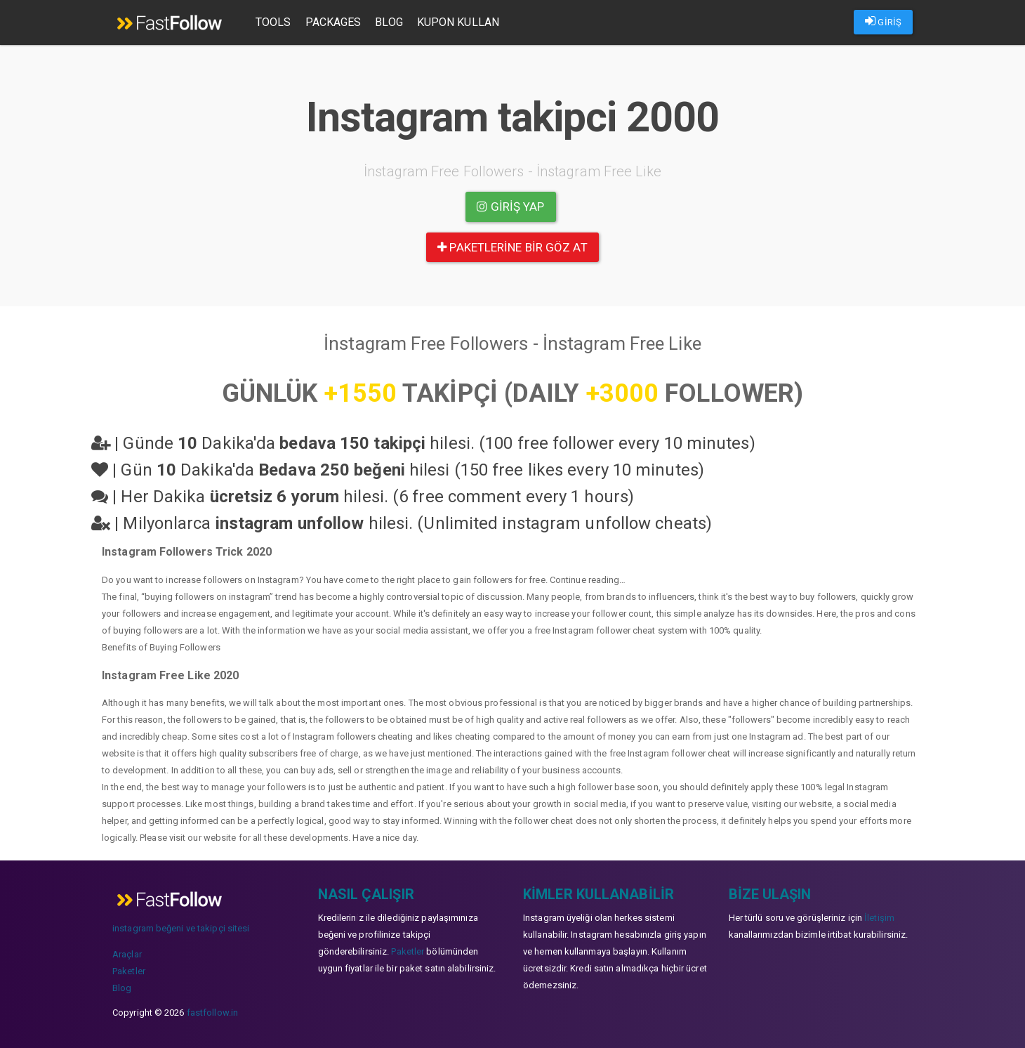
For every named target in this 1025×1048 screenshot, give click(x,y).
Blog (388, 22)
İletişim (879, 917)
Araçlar (127, 954)
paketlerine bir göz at (512, 247)
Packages (333, 22)
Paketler (128, 971)
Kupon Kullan (458, 22)
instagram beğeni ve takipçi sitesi (180, 928)
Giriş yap (510, 206)
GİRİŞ (883, 21)
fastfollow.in (212, 1012)
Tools (273, 22)
